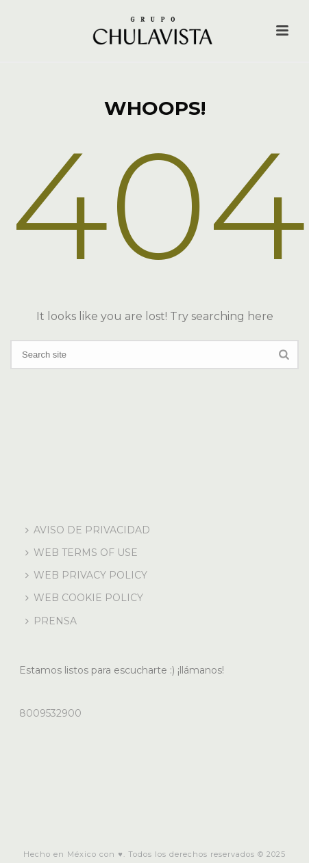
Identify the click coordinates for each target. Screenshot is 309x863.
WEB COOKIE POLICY (84, 598)
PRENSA (51, 621)
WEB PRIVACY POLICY (86, 575)
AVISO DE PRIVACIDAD (87, 530)
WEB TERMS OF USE (81, 552)
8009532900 (50, 713)
